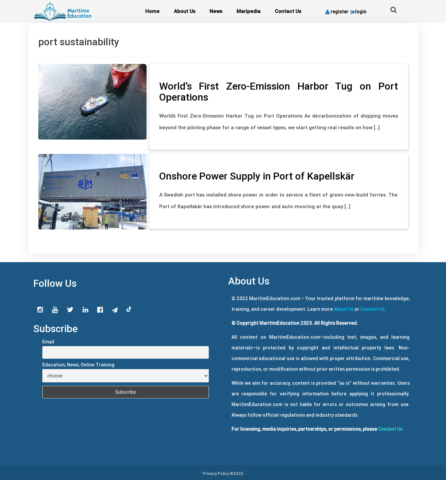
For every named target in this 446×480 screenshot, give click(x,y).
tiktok (129, 309)
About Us (184, 11)
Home (152, 11)
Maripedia (248, 11)
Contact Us (288, 11)
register (336, 12)
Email (48, 342)
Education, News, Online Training (78, 365)
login (357, 12)
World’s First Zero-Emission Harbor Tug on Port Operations (278, 91)
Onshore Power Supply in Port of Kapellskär (256, 176)
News (216, 11)
